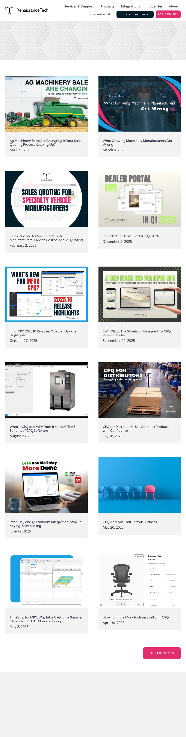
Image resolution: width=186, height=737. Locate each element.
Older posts (162, 653)
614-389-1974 (168, 14)
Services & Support (79, 6)
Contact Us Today (135, 14)
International (99, 14)
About (174, 6)
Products (107, 6)
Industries (155, 6)
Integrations (130, 6)
